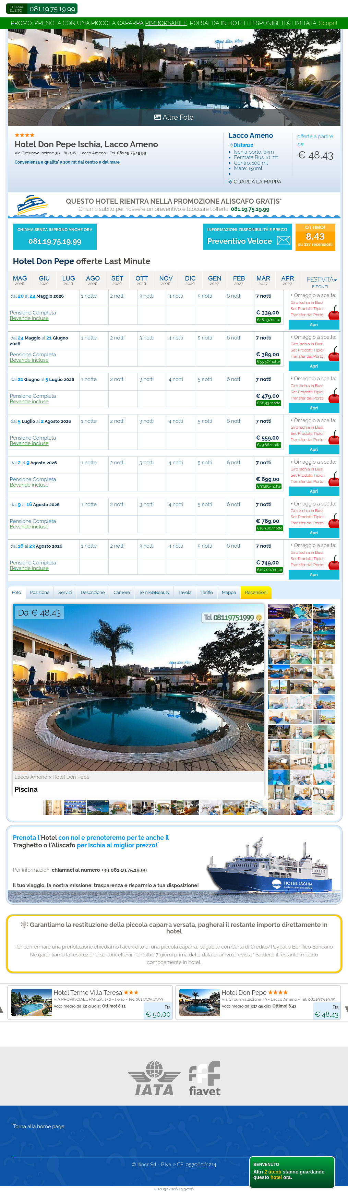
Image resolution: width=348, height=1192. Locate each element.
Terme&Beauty (154, 592)
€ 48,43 (316, 155)
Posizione (39, 592)
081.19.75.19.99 (52, 9)
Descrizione (93, 592)
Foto (16, 592)
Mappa (229, 592)
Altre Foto (178, 117)
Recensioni (256, 592)
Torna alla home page (38, 1126)
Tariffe (207, 592)
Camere (121, 592)
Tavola (185, 592)
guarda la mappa (257, 182)
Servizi (65, 592)
